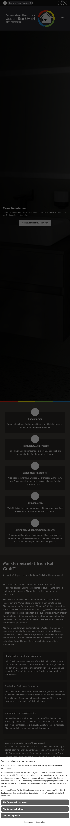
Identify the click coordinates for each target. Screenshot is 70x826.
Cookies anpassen (11, 815)
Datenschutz (41, 822)
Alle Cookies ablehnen (13, 809)
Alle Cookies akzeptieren (15, 802)
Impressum (28, 822)
